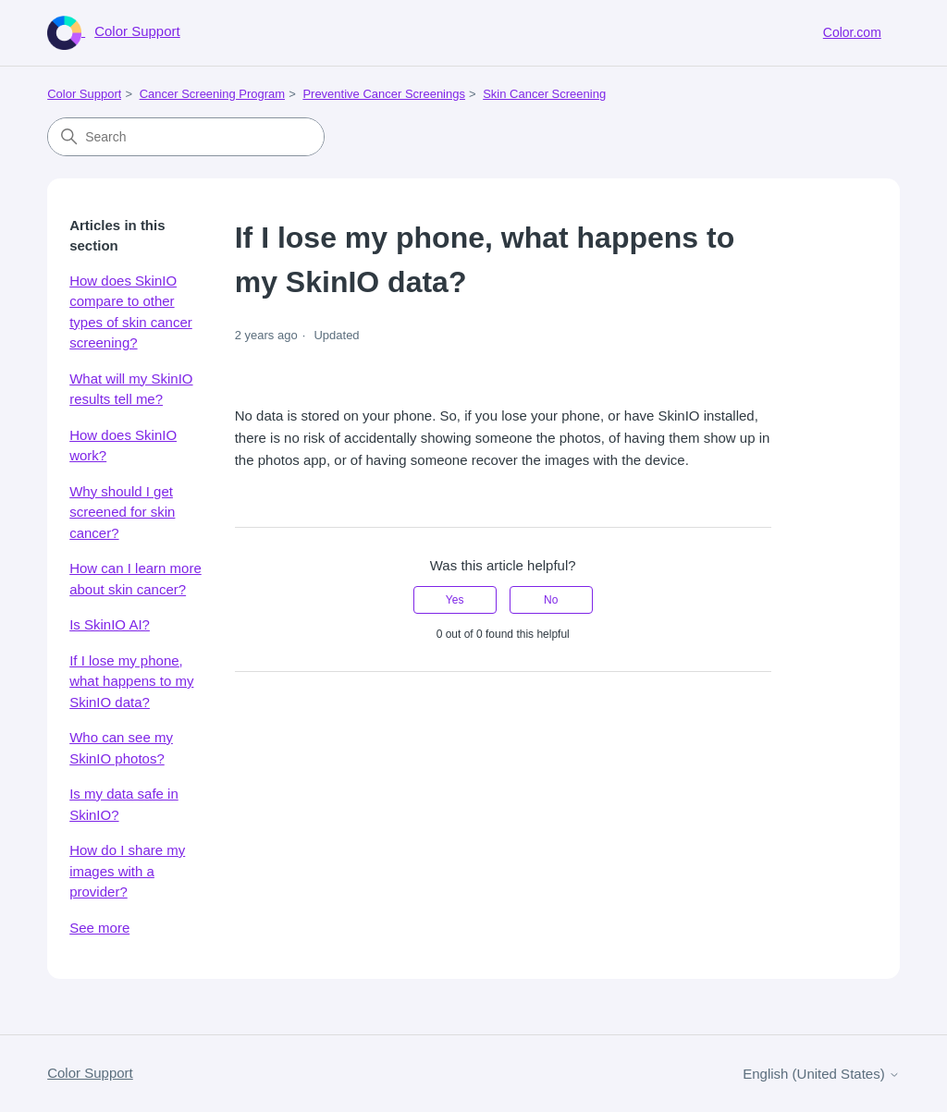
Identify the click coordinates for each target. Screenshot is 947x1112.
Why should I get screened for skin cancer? (122, 512)
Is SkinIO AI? (109, 624)
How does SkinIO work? (123, 445)
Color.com (852, 32)
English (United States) (821, 1073)
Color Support (84, 94)
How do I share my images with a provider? (127, 870)
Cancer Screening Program (213, 94)
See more (99, 927)
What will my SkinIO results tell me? (130, 389)
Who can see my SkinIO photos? (121, 747)
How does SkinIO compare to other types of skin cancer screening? (130, 312)
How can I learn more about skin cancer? (135, 578)
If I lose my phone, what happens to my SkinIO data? (131, 681)
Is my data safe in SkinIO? (123, 804)
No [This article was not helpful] (551, 599)
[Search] (186, 136)
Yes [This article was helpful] (455, 599)
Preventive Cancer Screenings (383, 94)
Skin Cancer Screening (544, 94)
